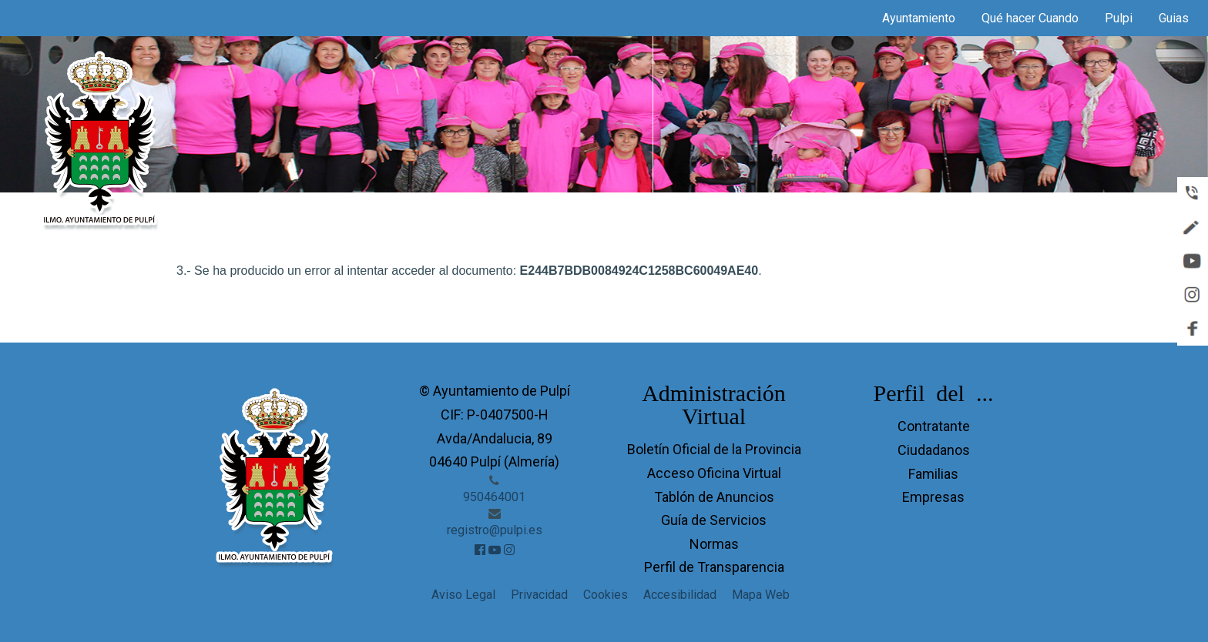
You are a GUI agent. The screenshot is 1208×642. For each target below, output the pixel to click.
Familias (933, 474)
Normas (714, 544)
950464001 (494, 497)
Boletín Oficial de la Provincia (714, 449)
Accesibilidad (679, 594)
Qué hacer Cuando (1030, 18)
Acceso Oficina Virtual (714, 473)
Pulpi (1118, 18)
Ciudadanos (934, 450)
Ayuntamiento (918, 18)
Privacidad (539, 594)
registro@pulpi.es (494, 530)
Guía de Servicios (714, 520)
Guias (1174, 18)
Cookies (605, 594)
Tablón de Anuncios (714, 497)
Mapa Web (761, 594)
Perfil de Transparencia (714, 567)
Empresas (933, 497)
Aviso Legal (463, 594)
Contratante (934, 426)
